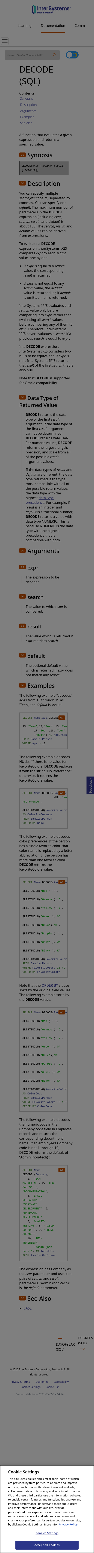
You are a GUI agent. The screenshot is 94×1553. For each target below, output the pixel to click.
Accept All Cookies (47, 1548)
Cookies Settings (47, 1536)
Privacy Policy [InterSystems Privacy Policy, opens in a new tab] (68, 1527)
